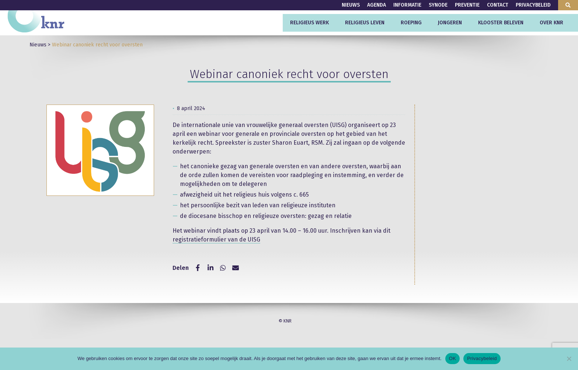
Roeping (411, 23)
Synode (438, 5)
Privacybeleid (533, 5)
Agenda (376, 5)
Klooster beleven (500, 23)
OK (452, 358)
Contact (497, 5)
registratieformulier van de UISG (216, 239)
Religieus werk (309, 23)
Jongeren (450, 23)
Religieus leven (364, 23)
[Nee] (568, 358)
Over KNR (551, 23)
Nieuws (351, 5)
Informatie (407, 5)
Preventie (467, 5)
